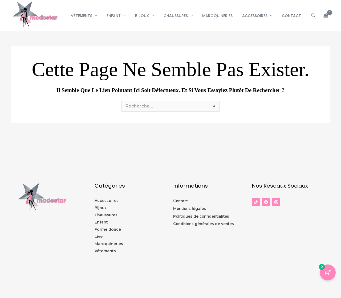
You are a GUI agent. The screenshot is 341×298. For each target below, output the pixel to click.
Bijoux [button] (154, 16)
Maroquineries (223, 15)
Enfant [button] (127, 16)
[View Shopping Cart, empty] (326, 15)
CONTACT (292, 15)
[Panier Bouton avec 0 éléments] (328, 272)
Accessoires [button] (260, 16)
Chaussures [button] (185, 16)
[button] (108, 16)
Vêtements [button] (97, 16)
